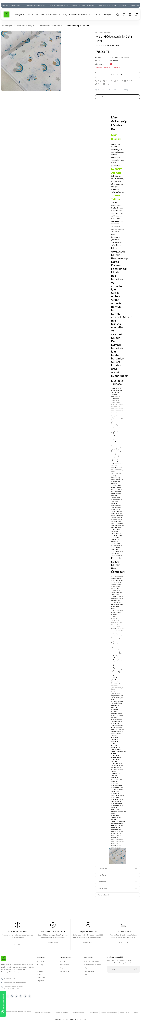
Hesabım (40, 971)
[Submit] (135, 969)
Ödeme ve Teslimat (61, 1013)
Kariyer (86, 974)
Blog (61, 968)
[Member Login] (130, 14)
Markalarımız (64, 971)
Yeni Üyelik (40, 961)
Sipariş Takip (41, 978)
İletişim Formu (65, 965)
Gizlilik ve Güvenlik (77, 1013)
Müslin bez (114, 791)
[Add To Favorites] (98, 81)
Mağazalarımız (89, 971)
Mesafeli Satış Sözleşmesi (42, 1013)
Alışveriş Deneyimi (104, 895)
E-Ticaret (65, 1019)
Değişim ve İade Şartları (109, 1013)
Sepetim (39, 974)
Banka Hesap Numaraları (92, 965)
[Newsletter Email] (123, 969)
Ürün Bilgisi (102, 97)
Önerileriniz (102, 882)
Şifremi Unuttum (42, 968)
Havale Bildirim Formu (91, 961)
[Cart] (136, 14)
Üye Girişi (40, 965)
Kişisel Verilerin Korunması (129, 1013)
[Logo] (6, 14)
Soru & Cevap (103, 888)
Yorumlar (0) (102, 875)
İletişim (86, 968)
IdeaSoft (58, 1019)
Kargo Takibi (41, 981)
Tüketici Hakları (92, 1013)
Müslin (113, 388)
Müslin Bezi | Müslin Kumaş (119, 57)
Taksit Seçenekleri (104, 868)
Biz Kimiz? (63, 961)
